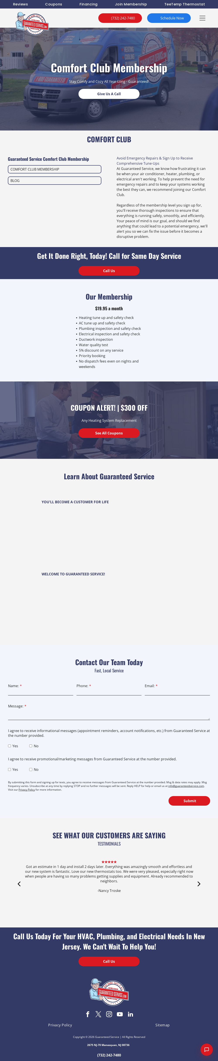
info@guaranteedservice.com (186, 786)
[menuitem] (20, 4)
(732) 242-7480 (109, 1055)
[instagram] (109, 1015)
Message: (15, 706)
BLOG (15, 180)
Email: (150, 685)
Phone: (82, 685)
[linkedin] (130, 1015)
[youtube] (119, 1015)
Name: (13, 685)
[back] (19, 890)
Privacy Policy (27, 790)
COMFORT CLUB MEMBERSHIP (34, 169)
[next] (199, 890)
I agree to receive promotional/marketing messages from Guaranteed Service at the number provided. (92, 759)
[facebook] (87, 1015)
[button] (202, 18)
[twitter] (98, 1015)
